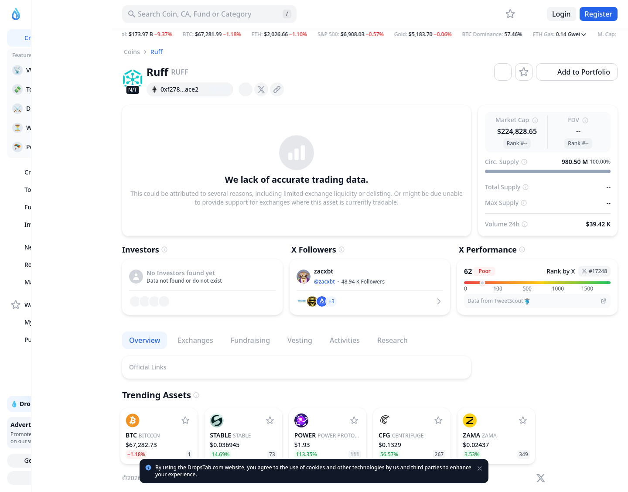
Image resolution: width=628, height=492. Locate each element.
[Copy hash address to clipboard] (204, 89)
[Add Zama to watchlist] (523, 420)
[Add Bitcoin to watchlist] (185, 420)
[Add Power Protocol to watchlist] (354, 420)
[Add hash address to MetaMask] (225, 89)
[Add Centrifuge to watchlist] (438, 420)
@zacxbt (324, 281)
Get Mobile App (57, 460)
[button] (370, 34)
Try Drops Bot (57, 478)
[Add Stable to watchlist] (270, 420)
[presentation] (246, 89)
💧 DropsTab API (57, 404)
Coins (132, 52)
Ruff (156, 52)
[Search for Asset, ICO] (209, 14)
